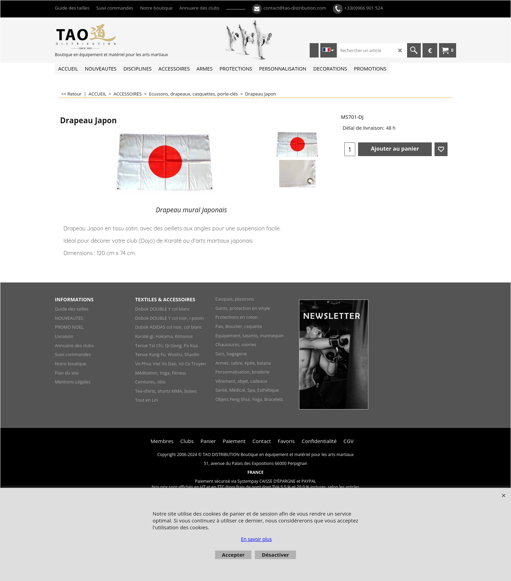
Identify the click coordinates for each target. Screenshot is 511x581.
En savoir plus (256, 539)
